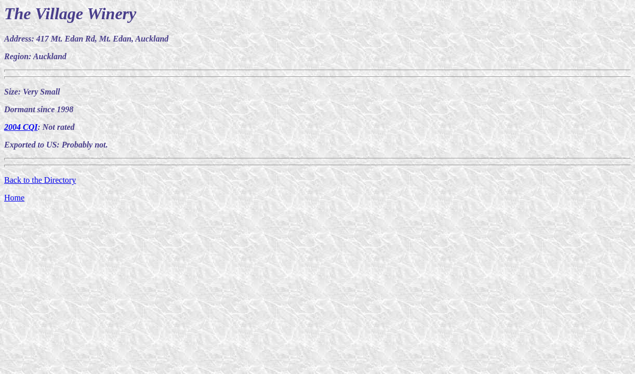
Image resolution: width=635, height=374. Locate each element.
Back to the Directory (40, 180)
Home (14, 197)
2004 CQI (20, 127)
